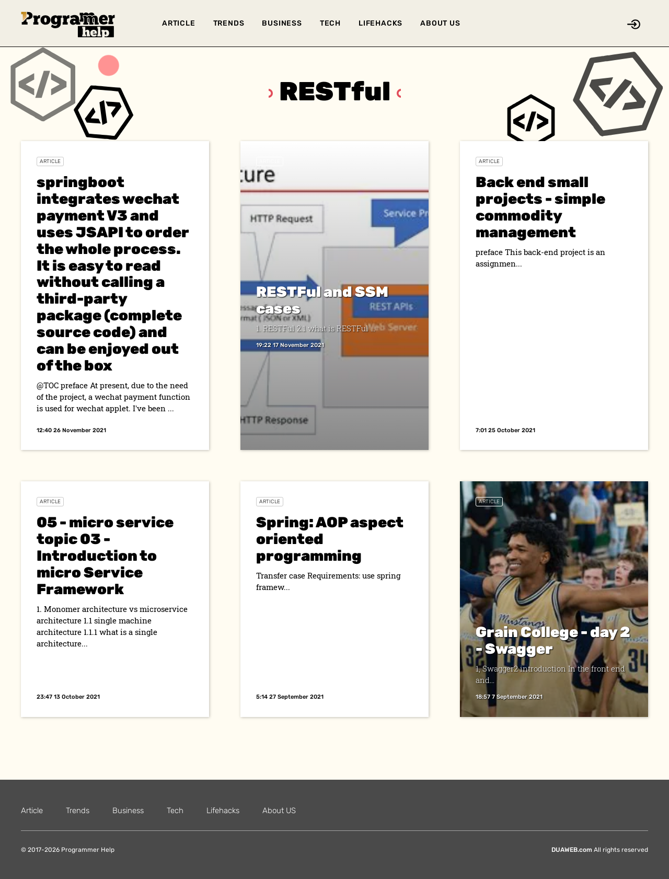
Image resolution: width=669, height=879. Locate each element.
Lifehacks (380, 23)
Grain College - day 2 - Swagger (553, 640)
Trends (229, 23)
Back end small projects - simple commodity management (540, 207)
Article (178, 23)
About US (440, 23)
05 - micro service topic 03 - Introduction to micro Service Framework (105, 556)
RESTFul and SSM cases (322, 300)
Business (282, 23)
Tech (330, 23)
